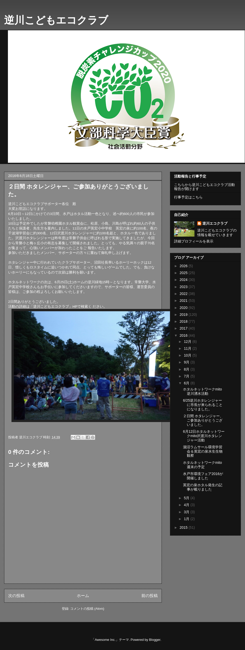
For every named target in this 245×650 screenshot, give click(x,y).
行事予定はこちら (188, 197)
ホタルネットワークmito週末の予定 (202, 465)
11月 (188, 348)
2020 (184, 308)
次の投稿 (16, 595)
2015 (184, 527)
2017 (184, 328)
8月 (187, 369)
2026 (184, 266)
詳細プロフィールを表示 (193, 241)
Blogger (154, 640)
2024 (184, 280)
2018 (184, 321)
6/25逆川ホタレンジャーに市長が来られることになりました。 (203, 404)
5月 (187, 498)
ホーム (83, 595)
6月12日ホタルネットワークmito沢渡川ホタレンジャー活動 (204, 435)
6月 (187, 383)
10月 (188, 355)
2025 (184, 273)
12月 (188, 342)
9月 (187, 362)
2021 (184, 301)
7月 (187, 376)
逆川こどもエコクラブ (56, 20)
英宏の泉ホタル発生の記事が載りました (202, 487)
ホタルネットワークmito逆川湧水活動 (202, 391)
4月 (187, 505)
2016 (184, 335)
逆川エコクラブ (214, 223)
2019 (184, 315)
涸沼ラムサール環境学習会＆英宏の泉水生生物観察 (203, 451)
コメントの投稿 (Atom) (87, 609)
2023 (184, 287)
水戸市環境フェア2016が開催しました (203, 476)
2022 (184, 294)
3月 (187, 512)
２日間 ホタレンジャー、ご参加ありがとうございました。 (203, 420)
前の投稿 (149, 595)
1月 (187, 519)
